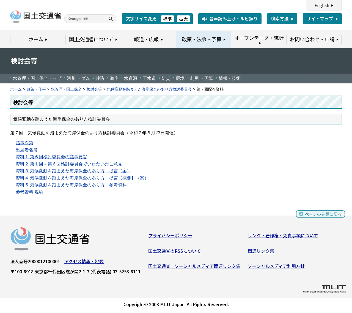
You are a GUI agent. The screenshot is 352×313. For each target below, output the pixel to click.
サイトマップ (320, 18)
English (322, 5)
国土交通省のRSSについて (174, 252)
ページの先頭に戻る (322, 217)
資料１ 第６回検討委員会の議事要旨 (51, 156)
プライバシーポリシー (170, 236)
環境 (180, 78)
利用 (194, 78)
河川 (71, 78)
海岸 (114, 78)
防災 (165, 78)
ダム (85, 78)
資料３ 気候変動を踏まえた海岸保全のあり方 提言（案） (73, 170)
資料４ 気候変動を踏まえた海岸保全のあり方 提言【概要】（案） (82, 178)
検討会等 (94, 89)
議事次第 (24, 142)
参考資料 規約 (29, 192)
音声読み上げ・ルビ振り (233, 18)
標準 (167, 18)
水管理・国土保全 (66, 89)
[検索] (84, 19)
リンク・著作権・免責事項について (283, 236)
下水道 (149, 78)
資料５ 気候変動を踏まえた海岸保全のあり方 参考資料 (71, 185)
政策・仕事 (36, 89)
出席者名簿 (27, 150)
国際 (208, 78)
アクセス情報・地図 (84, 262)
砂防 (99, 78)
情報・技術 (230, 78)
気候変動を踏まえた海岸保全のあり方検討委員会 (149, 89)
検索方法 (279, 18)
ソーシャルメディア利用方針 (276, 267)
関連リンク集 (261, 252)
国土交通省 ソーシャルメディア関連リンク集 (194, 267)
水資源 (130, 78)
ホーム (16, 89)
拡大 (183, 18)
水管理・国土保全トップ (37, 78)
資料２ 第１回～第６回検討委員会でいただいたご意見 (69, 164)
